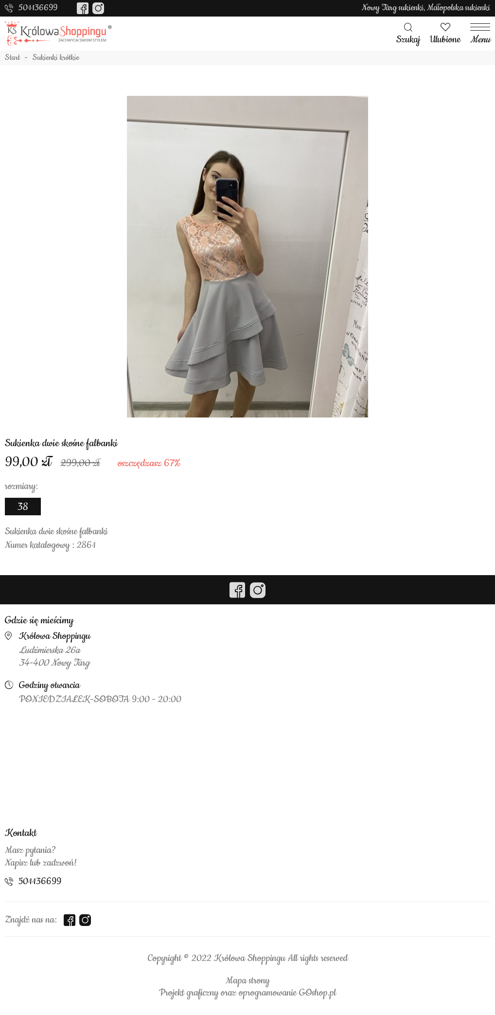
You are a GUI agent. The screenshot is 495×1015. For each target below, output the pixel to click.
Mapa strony (247, 981)
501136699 (37, 8)
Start (12, 58)
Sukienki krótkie (56, 58)
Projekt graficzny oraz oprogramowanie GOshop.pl (247, 993)
